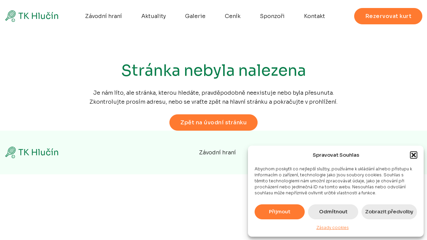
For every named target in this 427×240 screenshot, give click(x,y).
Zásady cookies (332, 227)
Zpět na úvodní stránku (213, 122)
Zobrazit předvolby (389, 211)
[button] (413, 155)
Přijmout (279, 211)
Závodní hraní (217, 152)
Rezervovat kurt (388, 16)
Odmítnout (333, 211)
